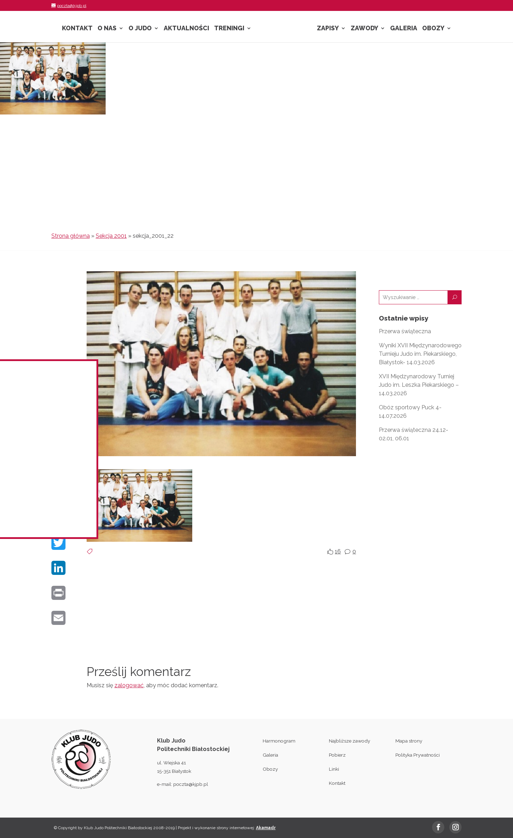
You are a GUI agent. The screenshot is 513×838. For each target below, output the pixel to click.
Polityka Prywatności (417, 755)
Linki (334, 769)
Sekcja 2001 (111, 235)
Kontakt (77, 29)
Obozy (433, 29)
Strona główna (70, 235)
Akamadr (266, 827)
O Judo (140, 29)
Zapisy (328, 29)
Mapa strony (408, 741)
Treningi (229, 29)
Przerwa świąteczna (405, 331)
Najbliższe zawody (349, 741)
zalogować (129, 685)
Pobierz (337, 755)
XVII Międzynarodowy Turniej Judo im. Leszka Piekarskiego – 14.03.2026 (419, 385)
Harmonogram (279, 741)
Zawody (364, 29)
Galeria (403, 29)
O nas (107, 29)
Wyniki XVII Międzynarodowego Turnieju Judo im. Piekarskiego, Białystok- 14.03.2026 (420, 354)
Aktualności (186, 29)
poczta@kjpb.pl (190, 784)
